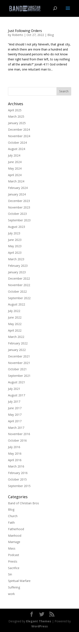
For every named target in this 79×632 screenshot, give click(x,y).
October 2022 (17, 291)
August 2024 (16, 149)
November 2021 (19, 363)
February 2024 (18, 188)
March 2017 (16, 428)
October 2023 (17, 214)
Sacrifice (13, 568)
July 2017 (14, 402)
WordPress (39, 626)
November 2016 (19, 434)
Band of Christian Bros (23, 503)
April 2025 (14, 110)
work (11, 594)
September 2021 (19, 376)
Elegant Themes (38, 621)
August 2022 (16, 304)
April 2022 (14, 330)
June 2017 (14, 408)
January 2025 (17, 123)
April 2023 (14, 253)
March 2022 (16, 337)
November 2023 (19, 207)
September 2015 (19, 486)
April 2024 (14, 175)
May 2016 (14, 453)
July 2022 (14, 311)
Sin (10, 574)
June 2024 (14, 162)
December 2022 (19, 278)
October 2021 (17, 369)
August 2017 (16, 395)
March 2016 (16, 466)
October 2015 (17, 479)
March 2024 (16, 181)
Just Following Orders (25, 30)
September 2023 (19, 220)
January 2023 (17, 272)
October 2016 (17, 440)
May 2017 (14, 415)
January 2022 (17, 350)
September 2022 (19, 298)
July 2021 (14, 389)
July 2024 (14, 155)
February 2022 (18, 343)
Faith (11, 522)
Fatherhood (16, 529)
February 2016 (18, 473)
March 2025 (16, 116)
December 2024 (19, 129)
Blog (50, 35)
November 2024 (19, 136)
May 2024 (14, 168)
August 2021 (16, 382)
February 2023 (18, 266)
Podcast (13, 555)
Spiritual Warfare (19, 581)
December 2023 (19, 201)
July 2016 (14, 447)
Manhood (14, 536)
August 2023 (16, 227)
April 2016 (14, 460)
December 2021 (19, 356)
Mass (11, 548)
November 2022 (19, 285)
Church (12, 516)
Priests (12, 561)
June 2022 (14, 317)
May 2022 (14, 324)
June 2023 (14, 240)
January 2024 (17, 194)
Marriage (14, 542)
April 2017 (14, 421)
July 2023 (14, 233)
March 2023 (16, 259)
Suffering (14, 587)
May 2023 (14, 246)
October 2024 (17, 143)
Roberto (17, 35)
